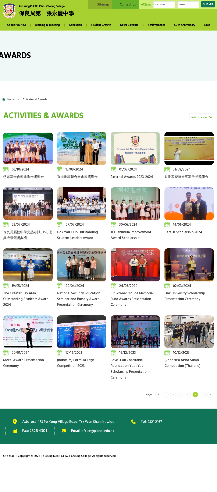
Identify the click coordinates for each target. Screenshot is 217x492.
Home (11, 99)
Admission (75, 25)
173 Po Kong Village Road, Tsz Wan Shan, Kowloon (80, 446)
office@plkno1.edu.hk (99, 455)
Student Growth (101, 25)
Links (207, 25)
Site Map (9, 480)
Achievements (156, 25)
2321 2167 (162, 446)
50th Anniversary (184, 25)
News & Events (129, 25)
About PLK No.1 (16, 25)
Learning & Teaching (47, 25)
